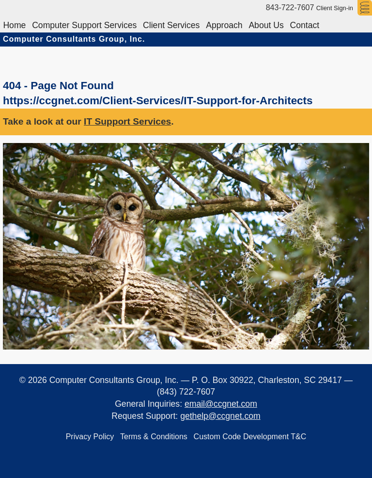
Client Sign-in (334, 8)
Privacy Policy (87, 435)
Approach (233, 24)
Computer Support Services (88, 24)
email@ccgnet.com (221, 404)
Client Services (177, 24)
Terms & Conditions (153, 435)
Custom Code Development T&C (252, 435)
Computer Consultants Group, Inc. (74, 39)
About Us (277, 24)
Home (15, 24)
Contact (318, 24)
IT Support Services (127, 121)
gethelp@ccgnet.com (220, 416)
